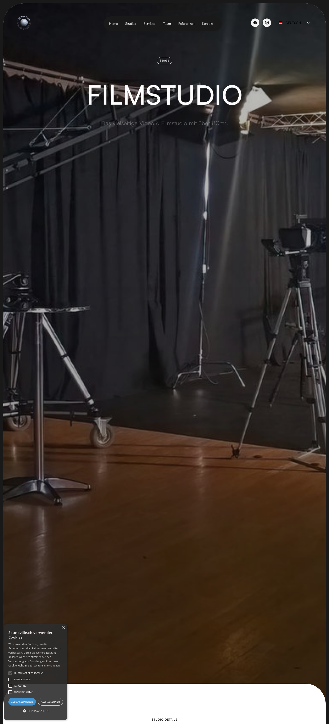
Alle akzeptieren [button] (22, 701)
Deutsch (293, 23)
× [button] (63, 628)
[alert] (35, 672)
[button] (293, 22)
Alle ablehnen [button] (50, 701)
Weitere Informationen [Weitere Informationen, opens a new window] (47, 665)
